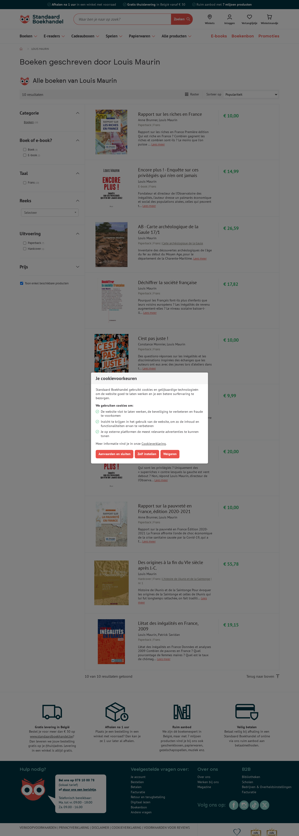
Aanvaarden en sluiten (114, 454)
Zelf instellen (147, 454)
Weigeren (170, 454)
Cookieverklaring (154, 444)
